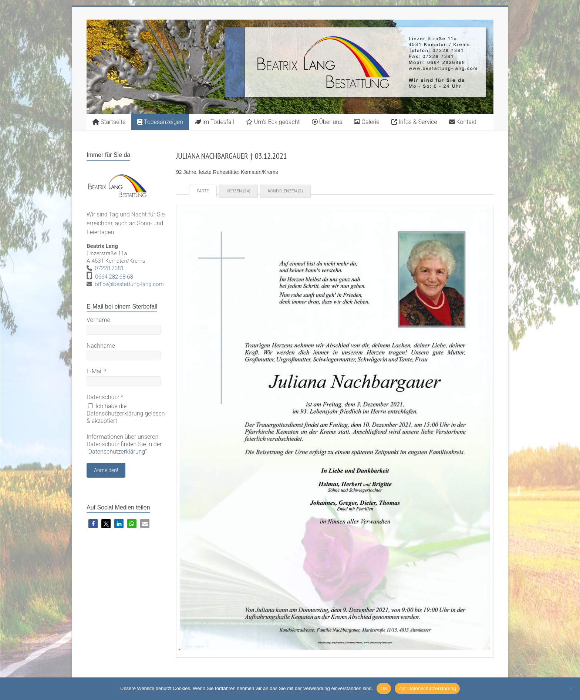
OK (383, 688)
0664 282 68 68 (114, 276)
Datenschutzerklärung (116, 451)
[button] (93, 523)
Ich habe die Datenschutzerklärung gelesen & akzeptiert (126, 413)
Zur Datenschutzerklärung (427, 688)
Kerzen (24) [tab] (238, 191)
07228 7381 (109, 268)
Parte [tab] (203, 191)
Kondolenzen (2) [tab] (285, 191)
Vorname (98, 319)
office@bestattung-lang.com (129, 284)
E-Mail (97, 371)
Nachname (101, 345)
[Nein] (570, 688)
